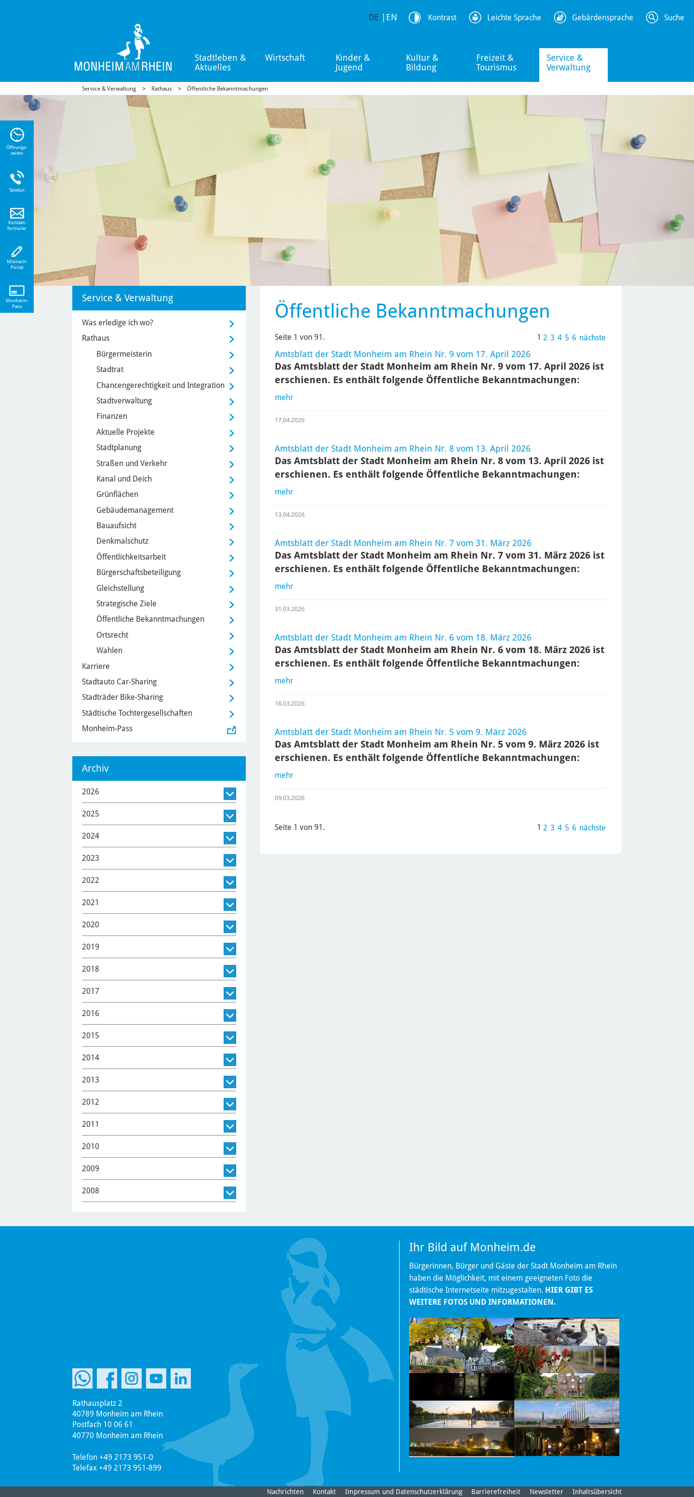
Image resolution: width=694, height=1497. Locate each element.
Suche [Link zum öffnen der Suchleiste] (674, 17)
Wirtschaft (285, 58)
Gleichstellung (120, 588)
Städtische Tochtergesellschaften (137, 713)
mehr (284, 397)
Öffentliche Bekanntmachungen (227, 88)
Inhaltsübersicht (597, 1492)
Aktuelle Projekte (125, 432)
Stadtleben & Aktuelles (220, 62)
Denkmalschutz (122, 541)
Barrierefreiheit (495, 1492)
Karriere (96, 666)
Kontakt (324, 1492)
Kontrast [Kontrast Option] (442, 17)
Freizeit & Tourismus (496, 62)
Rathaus (161, 88)
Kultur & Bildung (422, 62)
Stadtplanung (118, 447)
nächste (592, 337)
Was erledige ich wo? (117, 322)
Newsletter (546, 1492)
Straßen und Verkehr (131, 463)
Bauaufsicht (116, 525)
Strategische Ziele (126, 603)
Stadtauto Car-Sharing (119, 681)
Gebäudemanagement (135, 510)
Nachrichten (285, 1492)
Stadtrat (109, 369)
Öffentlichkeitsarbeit (131, 556)
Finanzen (111, 416)
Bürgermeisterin (124, 354)
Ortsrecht (112, 635)
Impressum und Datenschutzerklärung (403, 1492)
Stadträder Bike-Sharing (122, 697)
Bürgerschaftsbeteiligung (138, 572)
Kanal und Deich (124, 478)
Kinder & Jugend (352, 62)
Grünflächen (117, 494)
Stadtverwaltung (124, 400)
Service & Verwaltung (568, 62)
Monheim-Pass (107, 728)
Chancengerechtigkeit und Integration (160, 385)
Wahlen (109, 650)
